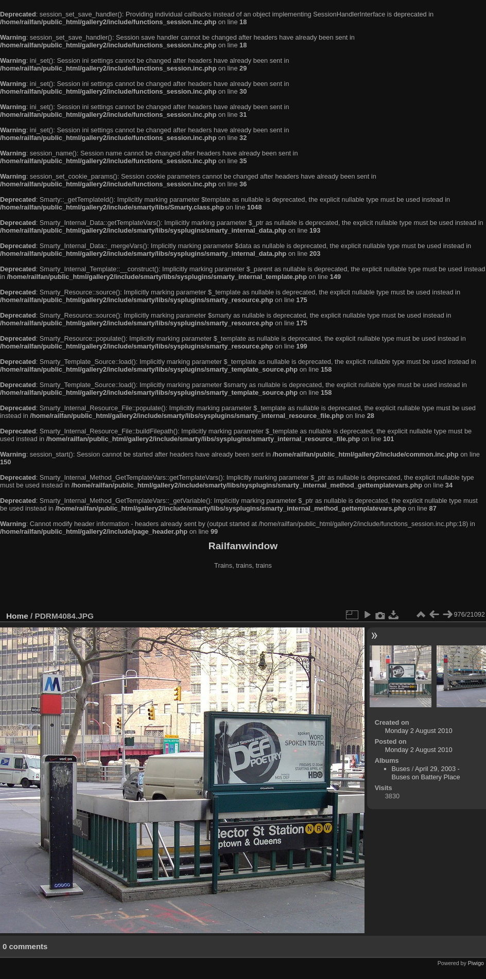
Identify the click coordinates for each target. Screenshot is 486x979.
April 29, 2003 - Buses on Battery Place (426, 773)
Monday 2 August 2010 (419, 731)
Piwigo (476, 963)
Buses (401, 769)
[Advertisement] (243, 591)
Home (17, 615)
